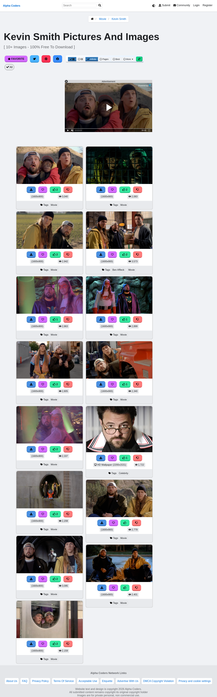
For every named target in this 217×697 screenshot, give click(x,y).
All (9, 67)
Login (196, 5)
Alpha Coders (11, 5)
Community (181, 5)
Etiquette (107, 681)
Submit (164, 5)
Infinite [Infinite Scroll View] (91, 59)
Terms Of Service (63, 681)
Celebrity (123, 473)
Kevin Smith (119, 18)
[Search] (99, 5)
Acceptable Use (88, 681)
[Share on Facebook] (57, 58)
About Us (11, 681)
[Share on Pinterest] (46, 58)
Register (207, 5)
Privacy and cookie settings (195, 681)
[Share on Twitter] (34, 58)
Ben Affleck (118, 270)
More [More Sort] (128, 59)
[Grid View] (72, 59)
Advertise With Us (127, 681)
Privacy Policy (40, 681)
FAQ (24, 681)
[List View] (80, 59)
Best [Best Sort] (116, 59)
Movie (102, 18)
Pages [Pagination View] (104, 59)
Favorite (16, 58)
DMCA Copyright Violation (158, 681)
